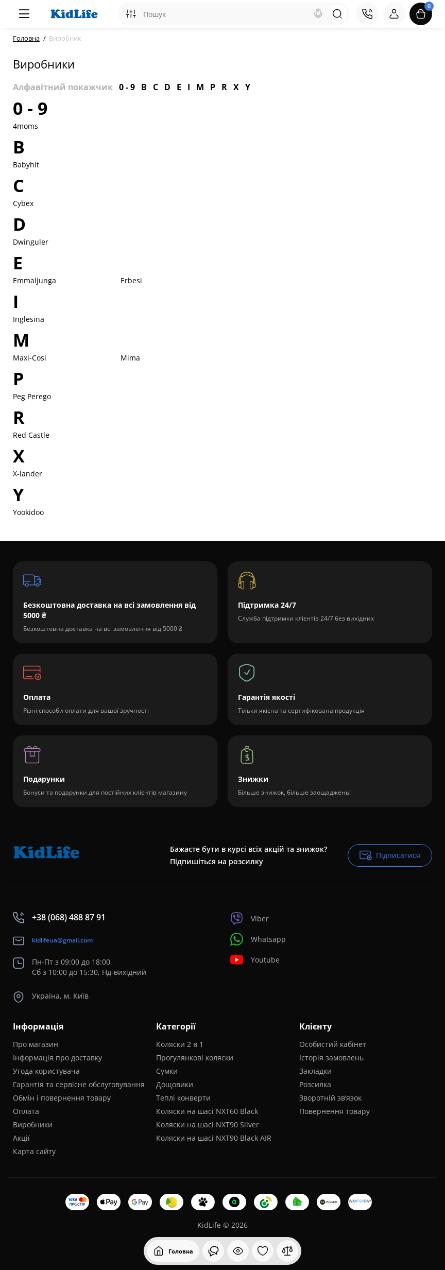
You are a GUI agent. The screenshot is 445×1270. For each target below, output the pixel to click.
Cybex (23, 203)
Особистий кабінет (332, 1044)
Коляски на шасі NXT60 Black (207, 1111)
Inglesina (28, 319)
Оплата (26, 1111)
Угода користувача (46, 1071)
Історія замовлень (331, 1057)
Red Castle (31, 435)
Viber (249, 918)
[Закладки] (262, 1251)
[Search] (318, 14)
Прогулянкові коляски (194, 1057)
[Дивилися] (213, 1251)
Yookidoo (28, 512)
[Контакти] (367, 14)
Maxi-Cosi (29, 358)
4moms (25, 126)
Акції (21, 1138)
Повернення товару (334, 1111)
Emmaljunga (34, 280)
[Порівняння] (287, 1251)
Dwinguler (30, 242)
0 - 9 (127, 87)
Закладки (315, 1071)
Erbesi (131, 280)
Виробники (33, 1124)
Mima (130, 358)
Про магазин (35, 1044)
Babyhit (26, 164)
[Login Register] (394, 14)
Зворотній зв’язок (330, 1098)
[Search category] (131, 14)
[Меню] (24, 14)
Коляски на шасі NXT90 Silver (207, 1124)
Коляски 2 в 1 (179, 1044)
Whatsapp (258, 939)
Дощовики (174, 1084)
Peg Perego (32, 396)
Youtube (255, 959)
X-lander (27, 473)
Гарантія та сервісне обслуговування (79, 1084)
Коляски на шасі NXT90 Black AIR (213, 1138)
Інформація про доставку (57, 1057)
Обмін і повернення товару (62, 1098)
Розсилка (315, 1084)
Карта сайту (34, 1151)
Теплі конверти (183, 1098)
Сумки (167, 1071)
